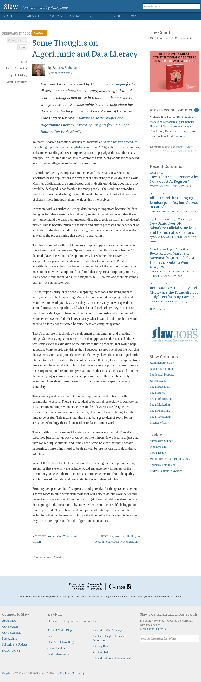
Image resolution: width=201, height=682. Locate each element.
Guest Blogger (164, 211)
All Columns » (157, 309)
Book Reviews (158, 249)
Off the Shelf (101, 652)
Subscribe (114, 16)
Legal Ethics (156, 172)
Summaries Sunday (161, 440)
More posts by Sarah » (60, 72)
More (133, 16)
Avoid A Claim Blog (59, 630)
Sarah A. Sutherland (65, 67)
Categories (33, 16)
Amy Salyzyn (161, 186)
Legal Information (16, 68)
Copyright (7, 673)
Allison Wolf (162, 301)
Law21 (51, 636)
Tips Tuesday (158, 452)
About (94, 16)
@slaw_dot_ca (11, 650)
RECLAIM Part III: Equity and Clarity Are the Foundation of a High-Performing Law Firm (174, 292)
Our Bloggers (10, 626)
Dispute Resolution (161, 368)
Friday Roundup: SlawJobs (166, 470)
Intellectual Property (162, 374)
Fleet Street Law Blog (60, 642)
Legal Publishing (18, 75)
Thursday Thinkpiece (162, 464)
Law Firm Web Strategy (107, 630)
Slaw (11, 6)
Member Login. (79, 673)
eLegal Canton (56, 648)
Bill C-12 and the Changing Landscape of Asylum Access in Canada (174, 202)
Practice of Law (158, 283)
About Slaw (9, 620)
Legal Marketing (160, 404)
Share (22, 47)
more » (180, 136)
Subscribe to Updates (15, 644)
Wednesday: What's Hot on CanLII (171, 458)
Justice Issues (157, 193)
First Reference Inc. (59, 654)
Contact (76, 16)
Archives (56, 16)
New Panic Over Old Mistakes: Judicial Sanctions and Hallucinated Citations (173, 227)
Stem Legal (65, 673)
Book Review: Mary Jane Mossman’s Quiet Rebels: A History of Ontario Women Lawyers (173, 122)
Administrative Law (162, 362)
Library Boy (100, 646)
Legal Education (160, 386)
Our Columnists (11, 632)
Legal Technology (17, 81)
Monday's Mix (158, 446)
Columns (10, 16)
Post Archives (10, 638)
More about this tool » (153, 629)
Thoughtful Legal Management (112, 658)
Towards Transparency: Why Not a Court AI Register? (174, 179)
